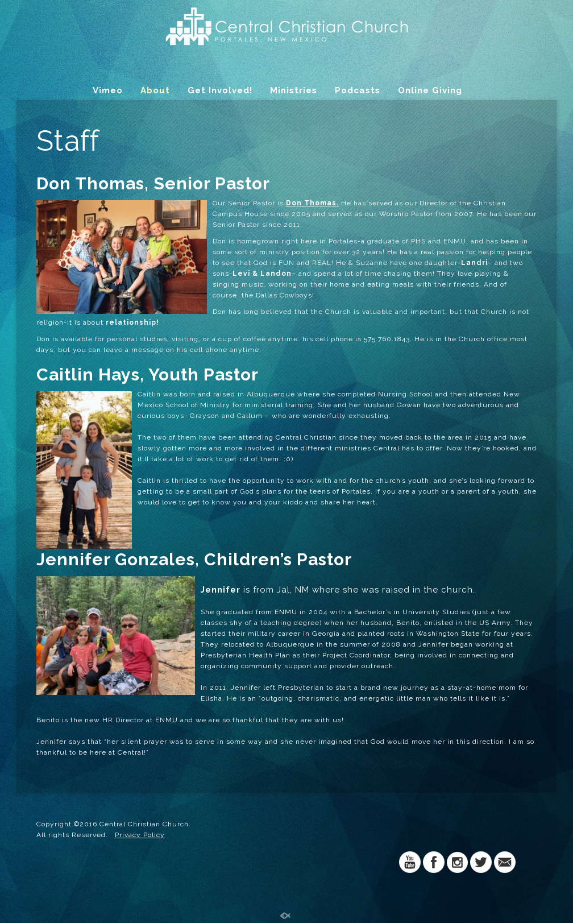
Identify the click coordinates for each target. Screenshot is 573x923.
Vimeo (108, 90)
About (155, 90)
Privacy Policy (140, 835)
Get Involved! (220, 90)
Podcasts (357, 90)
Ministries (293, 90)
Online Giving (430, 90)
